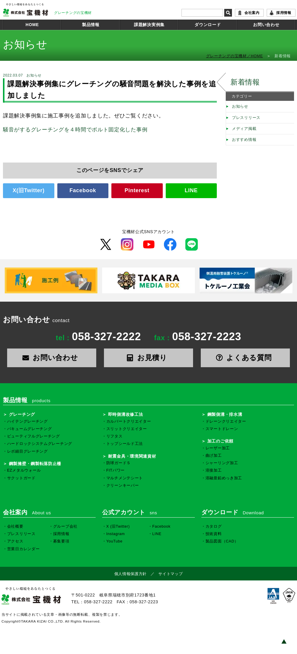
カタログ (214, 526)
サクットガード (21, 478)
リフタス (114, 436)
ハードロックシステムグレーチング (39, 444)
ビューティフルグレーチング (33, 436)
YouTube (114, 541)
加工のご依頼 (220, 441)
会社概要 (15, 526)
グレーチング (22, 414)
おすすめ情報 (244, 140)
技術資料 (214, 534)
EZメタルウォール (24, 470)
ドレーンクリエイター (226, 421)
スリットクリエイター (126, 429)
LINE (191, 190)
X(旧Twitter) (29, 190)
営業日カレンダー (23, 549)
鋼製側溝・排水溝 (224, 414)
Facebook (82, 190)
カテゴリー (242, 96)
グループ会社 (65, 526)
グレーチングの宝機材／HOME (234, 56)
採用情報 (283, 13)
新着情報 (245, 82)
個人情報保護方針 (130, 574)
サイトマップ (170, 574)
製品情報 (90, 24)
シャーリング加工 (222, 463)
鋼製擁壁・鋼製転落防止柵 (35, 463)
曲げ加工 (214, 455)
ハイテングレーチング (27, 421)
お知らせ (240, 106)
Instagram (115, 534)
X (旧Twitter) (118, 526)
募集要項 (61, 541)
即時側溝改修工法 (125, 414)
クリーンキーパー (122, 485)
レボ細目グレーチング (27, 451)
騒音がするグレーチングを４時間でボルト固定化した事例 (75, 130)
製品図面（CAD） (222, 541)
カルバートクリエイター (128, 421)
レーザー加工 (218, 448)
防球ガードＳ (118, 463)
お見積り (148, 358)
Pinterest (137, 190)
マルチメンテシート (124, 478)
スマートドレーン (222, 429)
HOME (32, 24)
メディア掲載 (244, 129)
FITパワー (115, 470)
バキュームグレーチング (29, 429)
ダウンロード (208, 24)
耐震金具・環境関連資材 (132, 456)
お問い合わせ (266, 24)
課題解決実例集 (149, 24)
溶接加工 (214, 470)
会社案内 (252, 13)
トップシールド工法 (124, 444)
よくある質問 (245, 358)
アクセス (15, 541)
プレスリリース (246, 118)
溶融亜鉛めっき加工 (224, 478)
